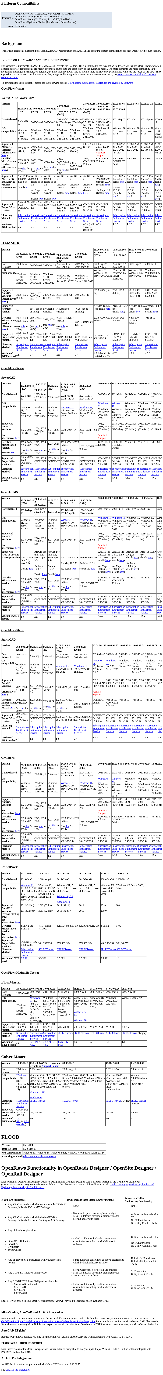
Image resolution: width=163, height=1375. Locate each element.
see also (21, 1124)
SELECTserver (46, 949)
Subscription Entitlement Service (24, 218)
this (24, 168)
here (3, 155)
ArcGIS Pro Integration (18, 1369)
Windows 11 (67, 407)
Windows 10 (63, 901)
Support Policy (50, 1066)
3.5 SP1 (25, 958)
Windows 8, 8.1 (65, 896)
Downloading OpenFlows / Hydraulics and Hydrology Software (100, 82)
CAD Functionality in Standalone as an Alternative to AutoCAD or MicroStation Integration (48, 1321)
